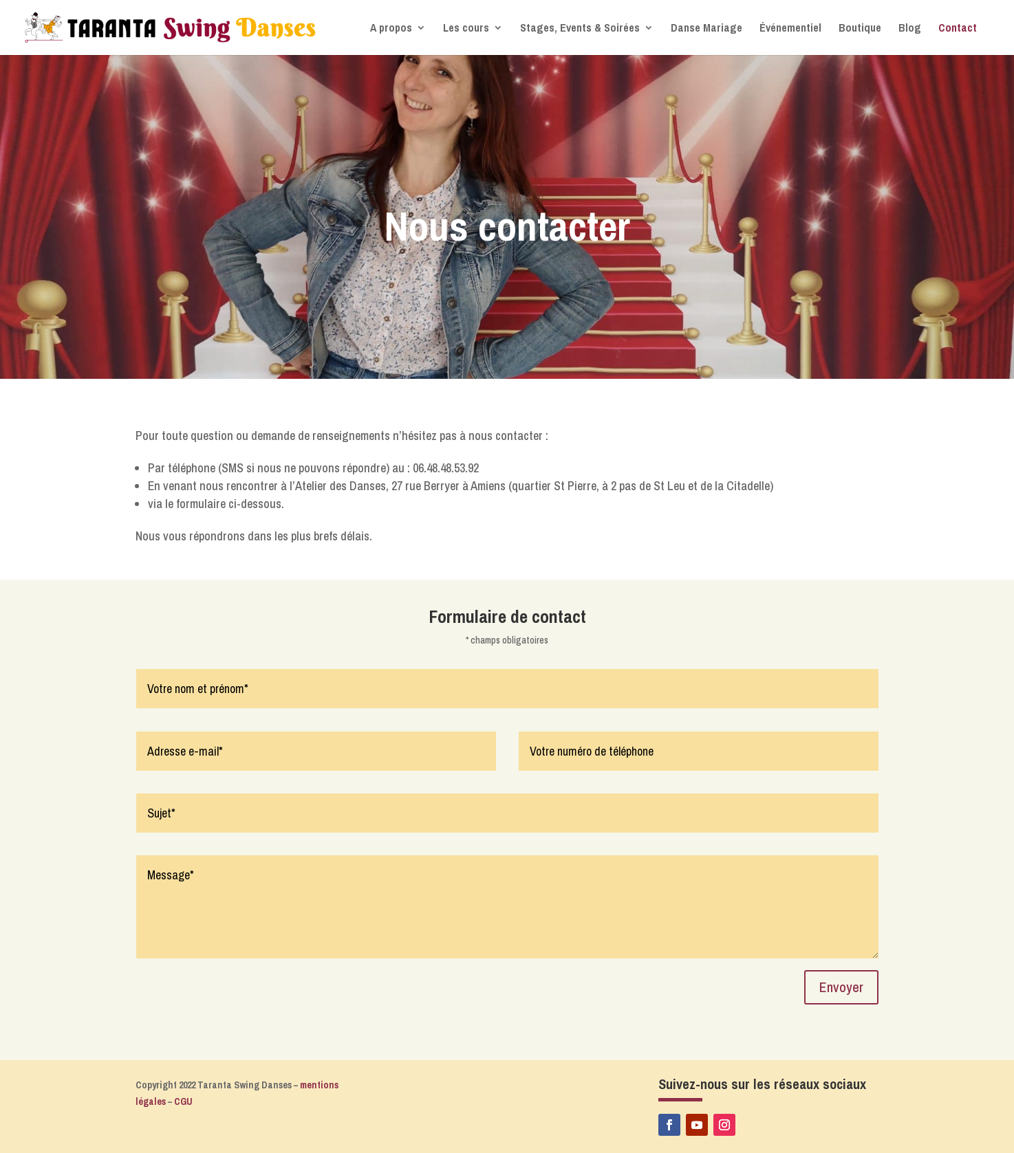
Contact (957, 29)
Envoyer (841, 987)
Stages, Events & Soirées (580, 29)
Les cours (466, 29)
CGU (183, 1101)
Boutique (860, 29)
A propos (391, 29)
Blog (909, 29)
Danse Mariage (706, 29)
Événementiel (790, 29)
